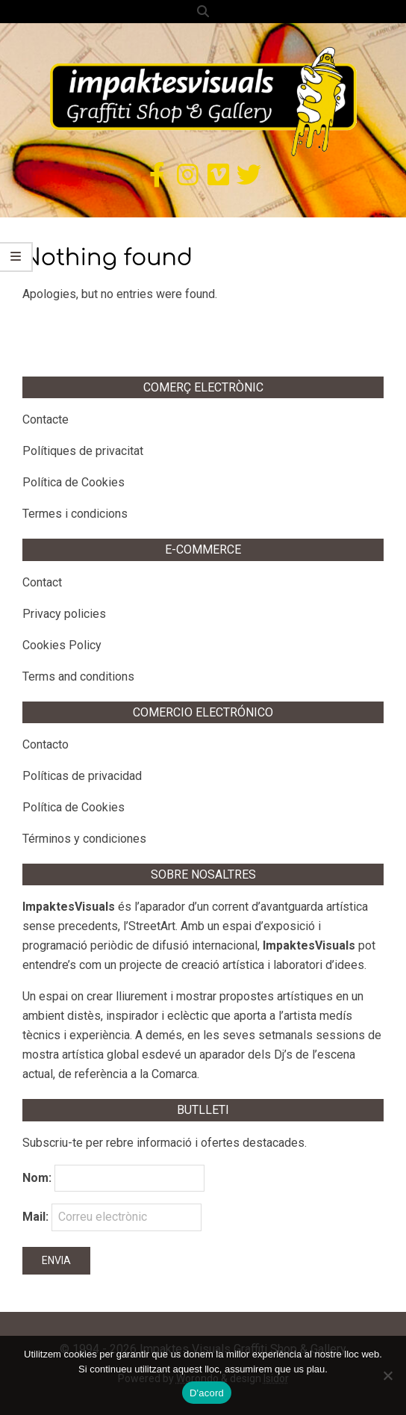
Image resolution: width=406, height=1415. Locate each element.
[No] (387, 1375)
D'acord (207, 1393)
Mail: (112, 1217)
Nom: (36, 1178)
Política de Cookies (73, 482)
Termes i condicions (75, 514)
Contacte (45, 419)
